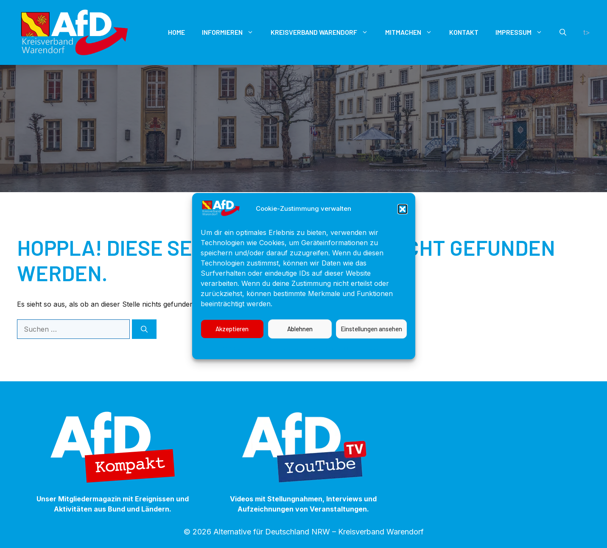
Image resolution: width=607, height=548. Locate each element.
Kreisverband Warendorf (324, 32)
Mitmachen (413, 32)
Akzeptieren (232, 337)
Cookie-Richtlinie (245, 356)
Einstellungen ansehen (371, 337)
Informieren (232, 32)
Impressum (370, 356)
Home (176, 32)
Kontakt (463, 32)
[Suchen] (144, 329)
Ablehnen (300, 337)
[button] (402, 217)
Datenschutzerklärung (312, 356)
